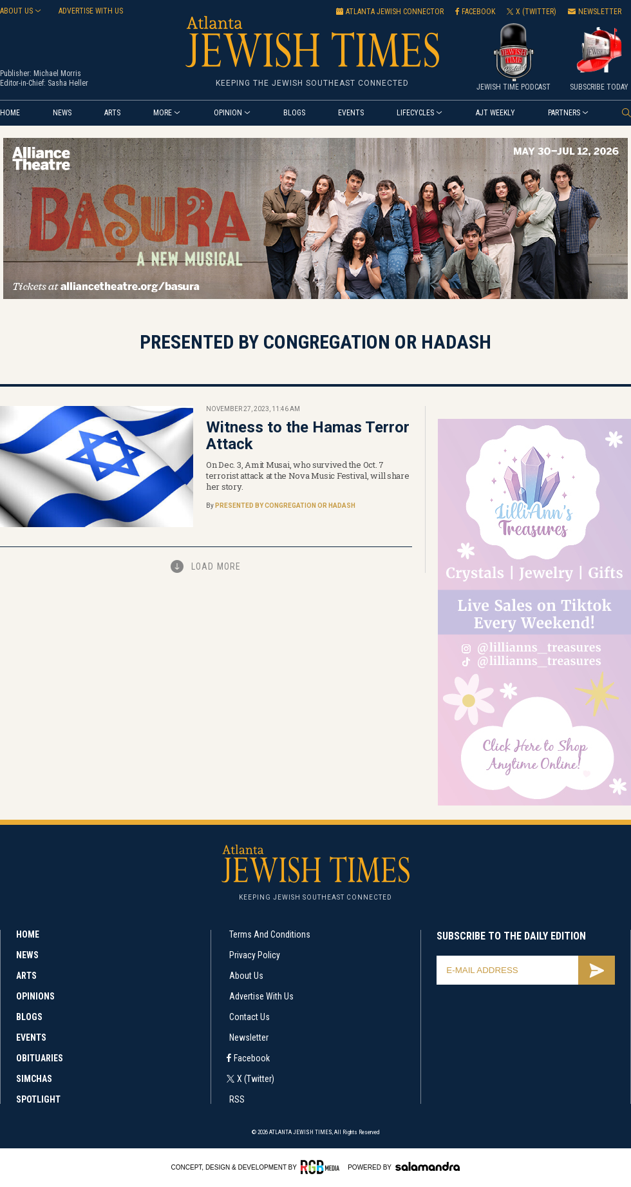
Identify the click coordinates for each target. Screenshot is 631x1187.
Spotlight (38, 1099)
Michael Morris (57, 73)
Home (10, 112)
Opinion (228, 112)
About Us (16, 10)
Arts (112, 112)
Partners (564, 112)
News (62, 112)
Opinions (35, 996)
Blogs (294, 112)
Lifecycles (415, 112)
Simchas (34, 1079)
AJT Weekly (495, 112)
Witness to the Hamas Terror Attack (308, 435)
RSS (237, 1099)
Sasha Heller (68, 83)
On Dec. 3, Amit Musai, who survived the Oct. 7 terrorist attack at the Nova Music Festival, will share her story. (308, 475)
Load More (216, 566)
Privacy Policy (254, 955)
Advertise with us (91, 10)
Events (351, 112)
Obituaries (39, 1058)
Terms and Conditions (269, 934)
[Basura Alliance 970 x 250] (315, 297)
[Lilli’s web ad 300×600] (534, 803)
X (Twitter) (255, 1079)
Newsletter (248, 1037)
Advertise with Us (261, 996)
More (162, 112)
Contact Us (249, 1017)
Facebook (252, 1058)
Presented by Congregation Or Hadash (285, 505)
